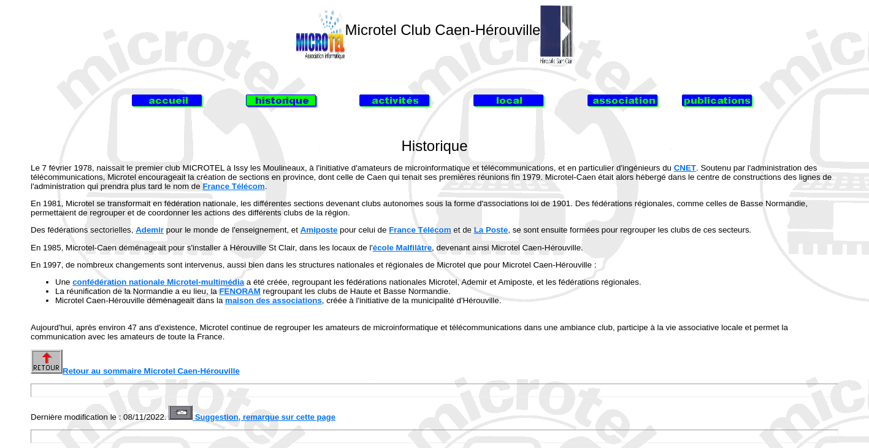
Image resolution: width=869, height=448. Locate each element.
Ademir (150, 229)
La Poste (491, 229)
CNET (685, 167)
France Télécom (233, 186)
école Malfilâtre (402, 247)
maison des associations (273, 300)
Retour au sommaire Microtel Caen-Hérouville (135, 371)
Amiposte (319, 229)
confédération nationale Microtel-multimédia (158, 282)
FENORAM (239, 291)
